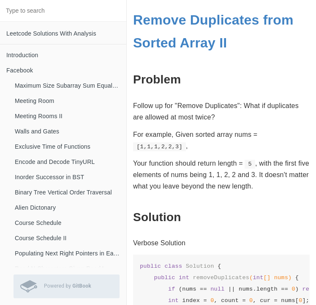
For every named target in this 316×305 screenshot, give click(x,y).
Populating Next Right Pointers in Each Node (70, 253)
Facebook (19, 70)
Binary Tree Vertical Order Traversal (63, 192)
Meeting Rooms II (39, 116)
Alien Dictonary (35, 207)
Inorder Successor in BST (49, 177)
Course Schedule (38, 222)
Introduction (22, 55)
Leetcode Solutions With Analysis (51, 33)
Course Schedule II (41, 238)
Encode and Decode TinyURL (55, 161)
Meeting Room (34, 100)
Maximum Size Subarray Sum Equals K (68, 85)
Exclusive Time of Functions (52, 146)
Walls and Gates (37, 131)
